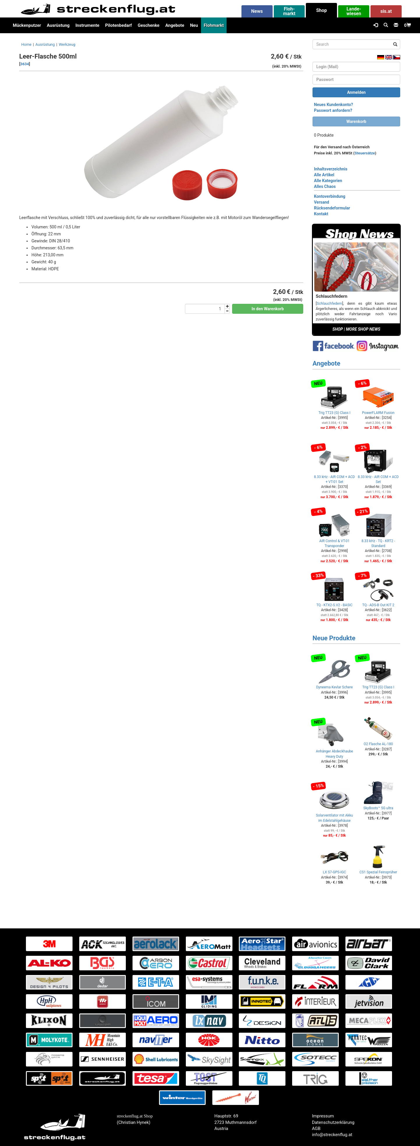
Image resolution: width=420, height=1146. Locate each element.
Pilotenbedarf (118, 25)
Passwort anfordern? (333, 110)
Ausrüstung (58, 25)
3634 (24, 64)
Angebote (174, 25)
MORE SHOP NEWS (363, 329)
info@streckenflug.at (332, 1134)
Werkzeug (67, 44)
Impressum (323, 1116)
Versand (321, 202)
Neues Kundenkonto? (333, 104)
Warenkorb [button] (356, 121)
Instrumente (87, 25)
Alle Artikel (324, 174)
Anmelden (356, 92)
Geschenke (149, 25)
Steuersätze (364, 153)
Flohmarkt (214, 25)
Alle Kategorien (328, 180)
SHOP (337, 329)
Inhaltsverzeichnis (330, 169)
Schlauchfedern (329, 303)
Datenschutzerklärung (333, 1122)
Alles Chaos (325, 186)
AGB (316, 1128)
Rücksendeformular (332, 208)
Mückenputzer (27, 25)
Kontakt (321, 213)
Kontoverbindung (329, 196)
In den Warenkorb (268, 308)
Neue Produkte (334, 638)
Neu (194, 25)
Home (26, 44)
